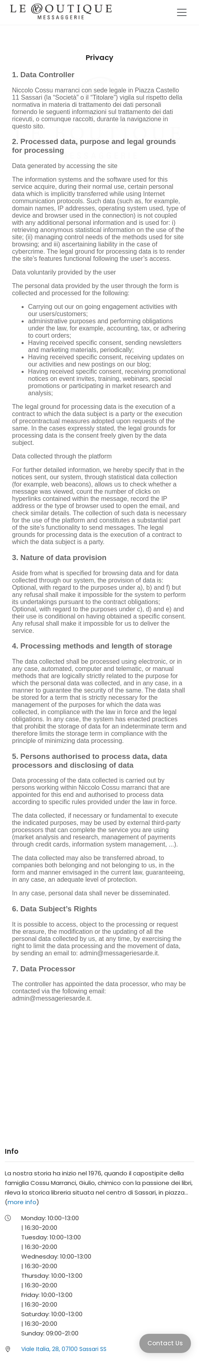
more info (22, 1202)
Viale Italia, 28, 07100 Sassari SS (64, 1349)
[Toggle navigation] (182, 12)
